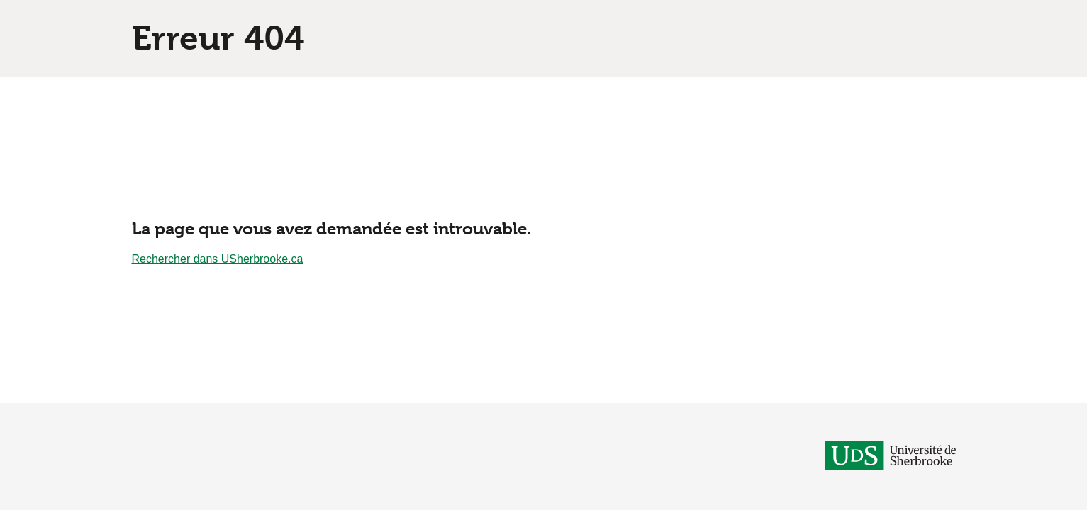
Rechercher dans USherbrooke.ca (217, 259)
